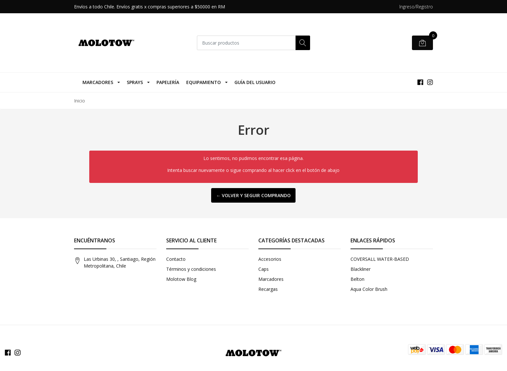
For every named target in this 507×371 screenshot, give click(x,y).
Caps (263, 269)
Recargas (268, 289)
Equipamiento (203, 82)
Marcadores (97, 82)
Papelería (167, 82)
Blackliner (361, 269)
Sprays (135, 82)
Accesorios (269, 259)
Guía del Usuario (254, 82)
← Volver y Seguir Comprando (253, 195)
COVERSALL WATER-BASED (380, 259)
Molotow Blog (181, 279)
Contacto (176, 259)
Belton (357, 279)
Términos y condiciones (191, 269)
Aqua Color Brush (369, 289)
